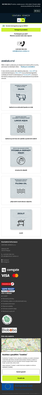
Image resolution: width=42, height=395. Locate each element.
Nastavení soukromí (9, 311)
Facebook (6, 260)
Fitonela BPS (27, 74)
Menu (37, 11)
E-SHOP (5, 296)
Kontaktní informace (9, 242)
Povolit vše (21, 378)
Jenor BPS (32, 71)
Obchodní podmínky (8, 298)
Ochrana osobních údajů (10, 308)
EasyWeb (16, 393)
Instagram (6, 262)
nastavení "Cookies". (7, 367)
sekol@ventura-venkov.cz (10, 256)
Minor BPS (18, 73)
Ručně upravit (20, 372)
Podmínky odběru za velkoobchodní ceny (15, 301)
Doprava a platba (8, 306)
